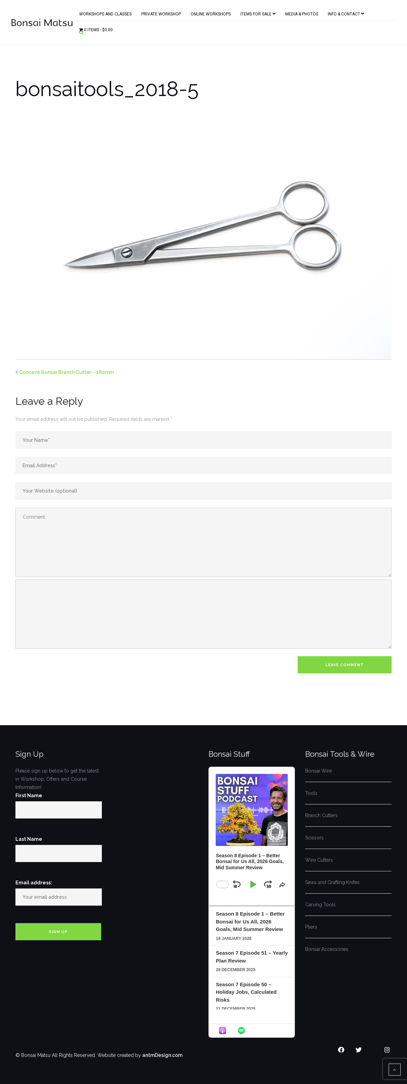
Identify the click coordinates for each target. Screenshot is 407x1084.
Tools (311, 793)
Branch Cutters (321, 815)
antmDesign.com (162, 1055)
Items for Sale (258, 12)
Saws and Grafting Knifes (332, 882)
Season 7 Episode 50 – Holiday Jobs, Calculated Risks (246, 992)
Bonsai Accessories (326, 949)
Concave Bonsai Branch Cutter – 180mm (66, 372)
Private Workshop (161, 13)
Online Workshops (211, 13)
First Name (28, 795)
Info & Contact (346, 12)
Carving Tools (320, 904)
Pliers (311, 927)
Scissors (314, 837)
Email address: (33, 882)
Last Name (28, 839)
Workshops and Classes (105, 13)
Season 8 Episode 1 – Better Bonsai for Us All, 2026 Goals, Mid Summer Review (250, 921)
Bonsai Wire (318, 771)
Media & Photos (301, 13)
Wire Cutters (319, 860)
